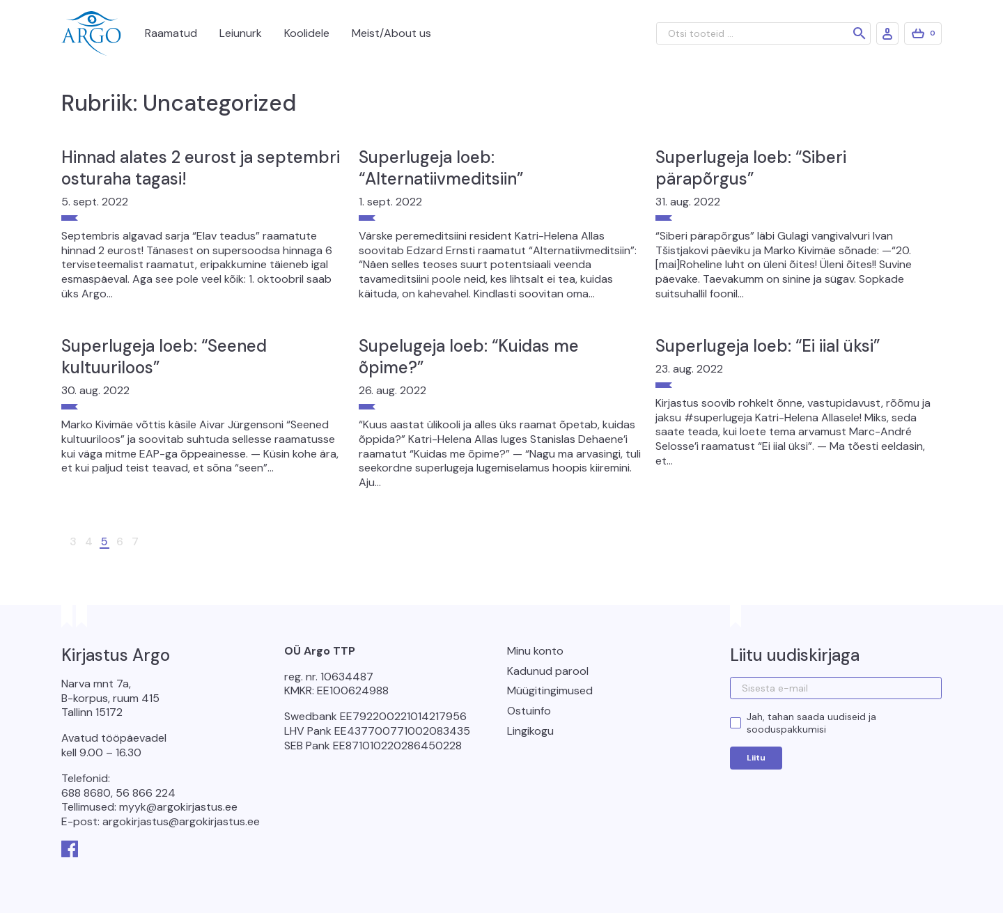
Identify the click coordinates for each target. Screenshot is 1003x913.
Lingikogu (530, 731)
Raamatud (171, 33)
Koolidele (306, 33)
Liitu (756, 757)
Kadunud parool (548, 671)
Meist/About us (391, 33)
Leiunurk (240, 33)
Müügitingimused (550, 690)
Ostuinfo (529, 710)
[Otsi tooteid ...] (763, 33)
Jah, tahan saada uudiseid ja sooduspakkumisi (811, 722)
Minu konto (535, 650)
